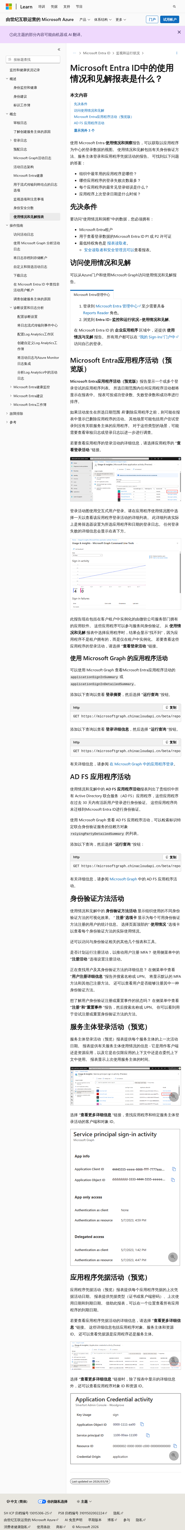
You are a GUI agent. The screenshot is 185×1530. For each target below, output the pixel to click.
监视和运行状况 (128, 53)
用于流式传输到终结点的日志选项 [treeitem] (35, 187)
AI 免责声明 (73, 1519)
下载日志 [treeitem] (20, 275)
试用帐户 (170, 19)
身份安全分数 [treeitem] (23, 207)
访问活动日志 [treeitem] (23, 234)
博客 (110, 1519)
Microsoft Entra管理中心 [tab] (92, 294)
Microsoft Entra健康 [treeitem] (28, 175)
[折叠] (59, 49)
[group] (125, 716)
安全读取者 (93, 249)
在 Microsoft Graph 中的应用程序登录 (142, 763)
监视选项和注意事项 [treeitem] (28, 199)
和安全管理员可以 (118, 249)
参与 (126, 1519)
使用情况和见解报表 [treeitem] (28, 216)
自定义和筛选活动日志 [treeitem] (30, 266)
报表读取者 (116, 242)
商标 (59, 1526)
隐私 (116, 1513)
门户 (152, 19)
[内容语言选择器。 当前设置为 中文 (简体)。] (17, 1501)
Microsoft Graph (123, 878)
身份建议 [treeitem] (20, 96)
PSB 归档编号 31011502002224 (81, 1513)
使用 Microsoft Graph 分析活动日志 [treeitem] (36, 246)
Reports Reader (96, 312)
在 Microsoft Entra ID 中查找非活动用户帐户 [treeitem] (36, 287)
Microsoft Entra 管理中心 (117, 305)
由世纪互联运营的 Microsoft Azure (29, 1519)
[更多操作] (177, 53)
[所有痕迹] (74, 53)
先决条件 (80, 104)
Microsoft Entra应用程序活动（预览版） (104, 116)
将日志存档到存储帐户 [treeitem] (30, 257)
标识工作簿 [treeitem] (21, 105)
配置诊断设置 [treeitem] (27, 316)
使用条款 (43, 1526)
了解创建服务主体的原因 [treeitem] (32, 131)
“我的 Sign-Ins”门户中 (157, 336)
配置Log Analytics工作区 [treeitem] (35, 334)
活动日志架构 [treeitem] (23, 166)
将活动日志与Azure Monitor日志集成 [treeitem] (38, 360)
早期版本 (95, 1519)
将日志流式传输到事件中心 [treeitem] (37, 325)
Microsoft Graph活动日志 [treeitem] (32, 158)
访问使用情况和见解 (89, 110)
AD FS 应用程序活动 (89, 123)
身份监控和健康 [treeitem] (25, 87)
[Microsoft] (9, 6)
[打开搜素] (174, 6)
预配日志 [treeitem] (20, 149)
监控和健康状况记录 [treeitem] (25, 70)
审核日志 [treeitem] (20, 122)
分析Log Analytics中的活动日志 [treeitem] (37, 375)
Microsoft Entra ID (96, 53)
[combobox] (33, 59)
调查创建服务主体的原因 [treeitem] (32, 299)
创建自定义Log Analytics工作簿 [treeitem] (37, 345)
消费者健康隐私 (15, 1526)
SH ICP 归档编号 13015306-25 (26, 1513)
